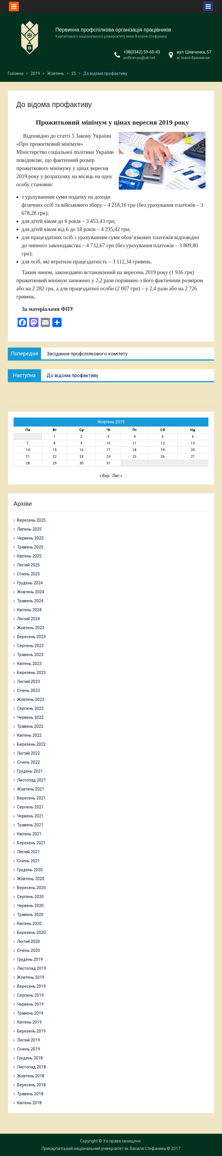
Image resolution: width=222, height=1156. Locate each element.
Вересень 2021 (31, 798)
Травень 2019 (30, 1013)
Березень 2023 (31, 672)
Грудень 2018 (30, 1058)
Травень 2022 (30, 726)
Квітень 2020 (29, 923)
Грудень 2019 (30, 959)
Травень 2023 (30, 654)
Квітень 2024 (29, 609)
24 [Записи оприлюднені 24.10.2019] (108, 457)
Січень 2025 (28, 574)
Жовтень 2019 (30, 977)
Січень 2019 (28, 1049)
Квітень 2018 (29, 1102)
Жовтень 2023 (30, 627)
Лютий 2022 (28, 753)
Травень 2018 (30, 1094)
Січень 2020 (28, 950)
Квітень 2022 (29, 735)
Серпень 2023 (30, 645)
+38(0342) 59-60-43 (141, 52)
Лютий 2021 (28, 852)
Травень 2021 (30, 825)
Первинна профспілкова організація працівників (113, 30)
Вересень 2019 (31, 986)
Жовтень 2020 (30, 878)
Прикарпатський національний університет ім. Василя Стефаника (104, 1148)
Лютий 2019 (28, 1040)
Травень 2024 (30, 601)
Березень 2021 (31, 843)
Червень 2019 (30, 1004)
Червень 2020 (30, 905)
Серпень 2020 (30, 896)
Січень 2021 (28, 860)
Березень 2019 (31, 1031)
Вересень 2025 (31, 520)
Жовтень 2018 (30, 1076)
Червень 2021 (30, 816)
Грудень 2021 (30, 771)
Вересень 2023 (31, 636)
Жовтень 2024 (30, 592)
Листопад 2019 (31, 968)
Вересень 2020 (31, 887)
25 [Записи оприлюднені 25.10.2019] (134, 457)
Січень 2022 (28, 762)
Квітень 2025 (29, 556)
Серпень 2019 (30, 995)
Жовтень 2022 (30, 699)
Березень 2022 (31, 744)
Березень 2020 (31, 932)
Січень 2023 (28, 690)
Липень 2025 (29, 529)
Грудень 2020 (30, 869)
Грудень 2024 (30, 583)
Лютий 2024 (28, 618)
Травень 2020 (30, 914)
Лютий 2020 (28, 941)
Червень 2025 (30, 538)
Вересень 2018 (31, 1085)
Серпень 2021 (30, 807)
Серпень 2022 (30, 708)
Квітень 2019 (29, 1022)
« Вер (104, 475)
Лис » (117, 475)
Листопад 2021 (31, 780)
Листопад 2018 (31, 1067)
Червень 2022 (30, 717)
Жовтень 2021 (30, 789)
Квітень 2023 (29, 663)
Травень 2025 (30, 547)
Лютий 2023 (28, 681)
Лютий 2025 (28, 565)
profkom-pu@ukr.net (139, 58)
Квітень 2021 (29, 834)
